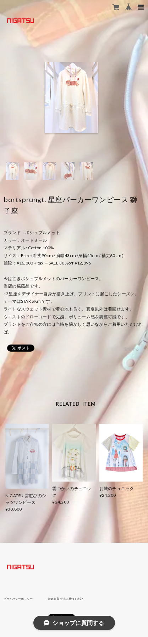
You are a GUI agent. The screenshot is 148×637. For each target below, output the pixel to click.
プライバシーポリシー (18, 599)
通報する (131, 349)
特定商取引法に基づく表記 (65, 599)
